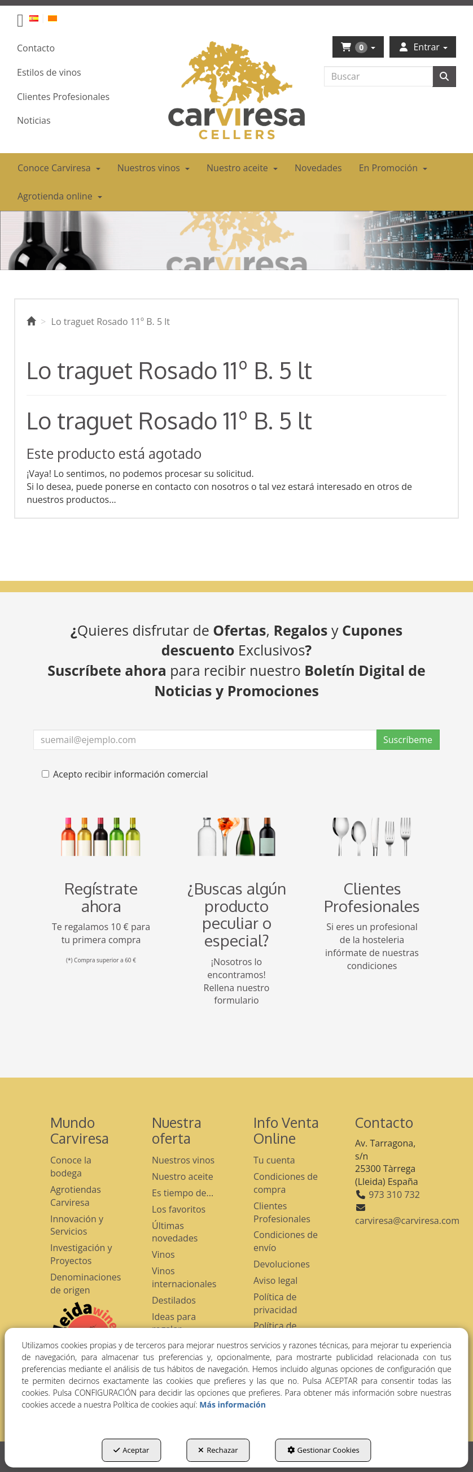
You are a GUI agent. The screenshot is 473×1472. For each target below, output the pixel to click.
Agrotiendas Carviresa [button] (75, 1196)
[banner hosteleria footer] (372, 837)
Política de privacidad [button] (275, 1303)
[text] (378, 76)
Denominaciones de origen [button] (84, 1283)
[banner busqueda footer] (236, 837)
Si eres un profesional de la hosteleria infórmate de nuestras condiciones (372, 946)
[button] (20, 23)
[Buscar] (444, 76)
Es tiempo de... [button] (182, 1193)
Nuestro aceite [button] (182, 1176)
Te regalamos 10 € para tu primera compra (101, 933)
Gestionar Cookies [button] (323, 1450)
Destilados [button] (174, 1300)
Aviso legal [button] (275, 1280)
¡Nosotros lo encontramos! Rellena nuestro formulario (237, 981)
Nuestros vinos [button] (183, 1160)
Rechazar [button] (218, 1450)
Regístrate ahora (101, 897)
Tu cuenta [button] (274, 1160)
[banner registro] (101, 837)
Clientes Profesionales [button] (281, 1212)
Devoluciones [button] (281, 1264)
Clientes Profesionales (372, 897)
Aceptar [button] (131, 1450)
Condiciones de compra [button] (285, 1183)
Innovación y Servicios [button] (76, 1225)
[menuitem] (40, 17)
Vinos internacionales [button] (184, 1277)
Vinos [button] (163, 1254)
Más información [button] (232, 1404)
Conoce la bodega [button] (70, 1166)
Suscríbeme (407, 739)
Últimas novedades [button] (175, 1232)
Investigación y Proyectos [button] (81, 1254)
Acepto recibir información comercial (125, 774)
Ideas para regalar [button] (174, 1323)
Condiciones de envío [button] (285, 1241)
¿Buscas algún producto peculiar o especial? (236, 914)
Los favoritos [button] (178, 1209)
